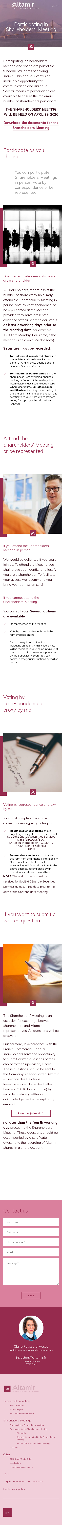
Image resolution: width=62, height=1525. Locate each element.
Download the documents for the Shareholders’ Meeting (31, 125)
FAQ (6, 1474)
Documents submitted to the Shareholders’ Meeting (36, 1438)
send (31, 1295)
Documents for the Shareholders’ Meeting (28, 1429)
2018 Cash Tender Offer (21, 1459)
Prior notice (21, 1433)
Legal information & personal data (23, 1481)
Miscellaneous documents (21, 1467)
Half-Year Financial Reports (22, 1413)
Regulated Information (16, 1401)
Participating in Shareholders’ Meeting (27, 1425)
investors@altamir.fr (31, 1113)
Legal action (15, 1463)
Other (6, 1454)
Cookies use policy (14, 1489)
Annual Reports (17, 1409)
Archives (14, 1447)
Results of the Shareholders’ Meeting (33, 1443)
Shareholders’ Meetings (17, 1420)
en (53, 5)
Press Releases (17, 1405)
